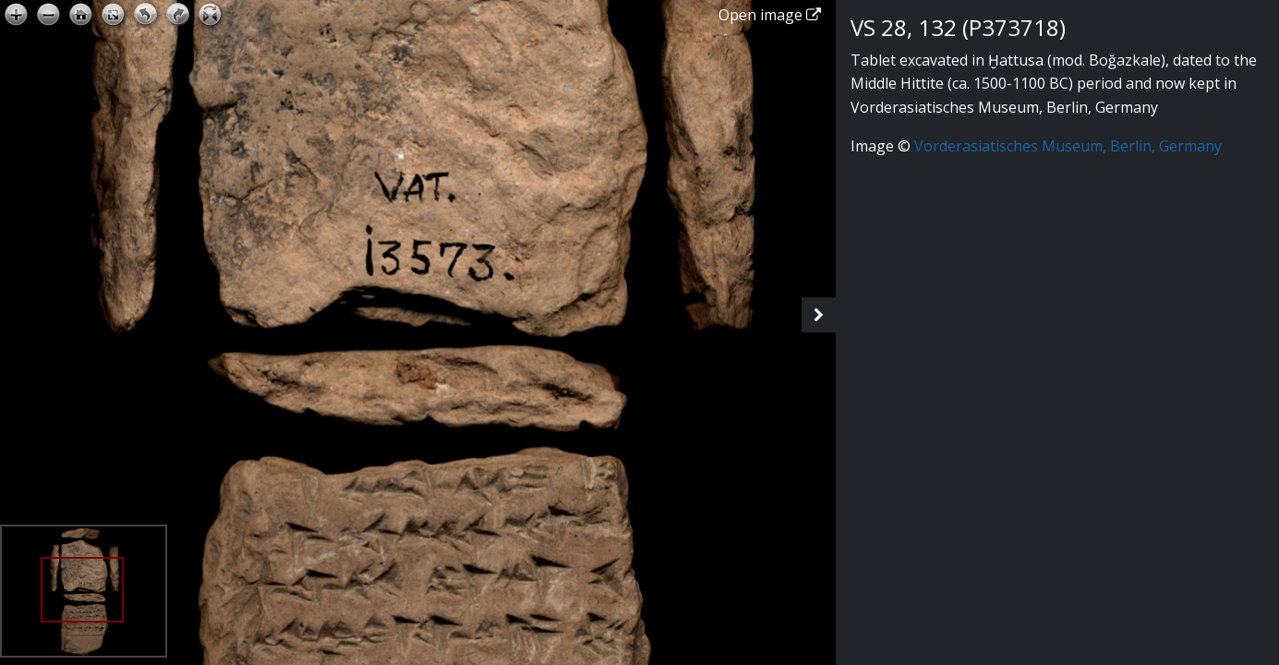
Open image (769, 15)
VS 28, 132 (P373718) (958, 27)
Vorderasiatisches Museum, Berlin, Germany (1068, 146)
